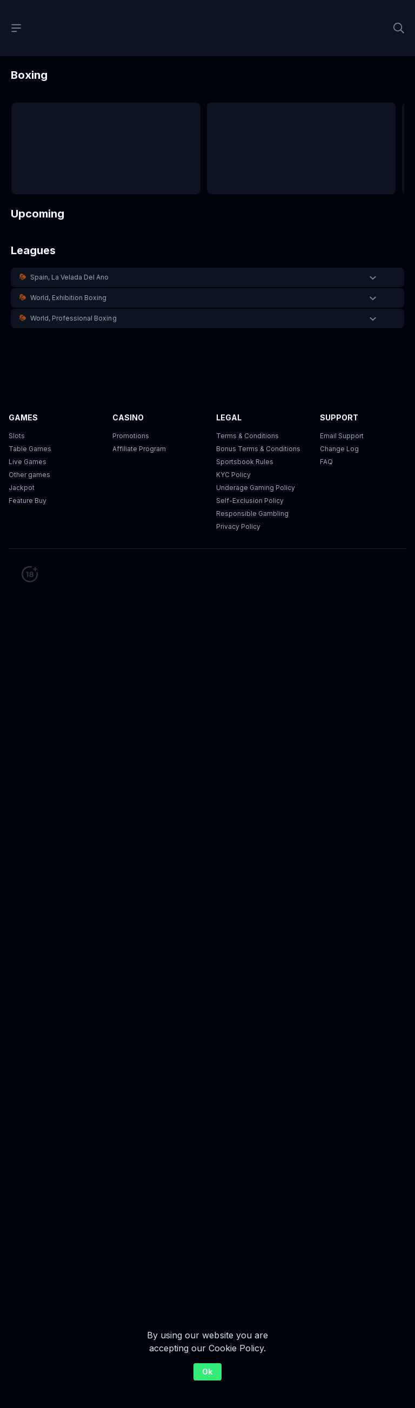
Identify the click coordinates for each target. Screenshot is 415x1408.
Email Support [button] (342, 436)
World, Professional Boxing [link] (73, 318)
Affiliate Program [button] (139, 449)
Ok (207, 1371)
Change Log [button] (339, 449)
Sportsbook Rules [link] (244, 462)
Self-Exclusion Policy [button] (250, 500)
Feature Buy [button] (27, 500)
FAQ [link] (326, 462)
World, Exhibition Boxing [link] (68, 298)
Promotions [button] (130, 436)
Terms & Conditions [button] (247, 436)
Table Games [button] (30, 449)
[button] (207, 277)
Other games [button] (29, 475)
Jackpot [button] (22, 488)
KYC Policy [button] (233, 475)
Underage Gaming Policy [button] (255, 488)
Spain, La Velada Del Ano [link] (69, 277)
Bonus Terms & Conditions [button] (258, 449)
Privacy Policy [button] (238, 526)
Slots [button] (17, 436)
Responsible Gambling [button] (252, 513)
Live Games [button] (27, 462)
